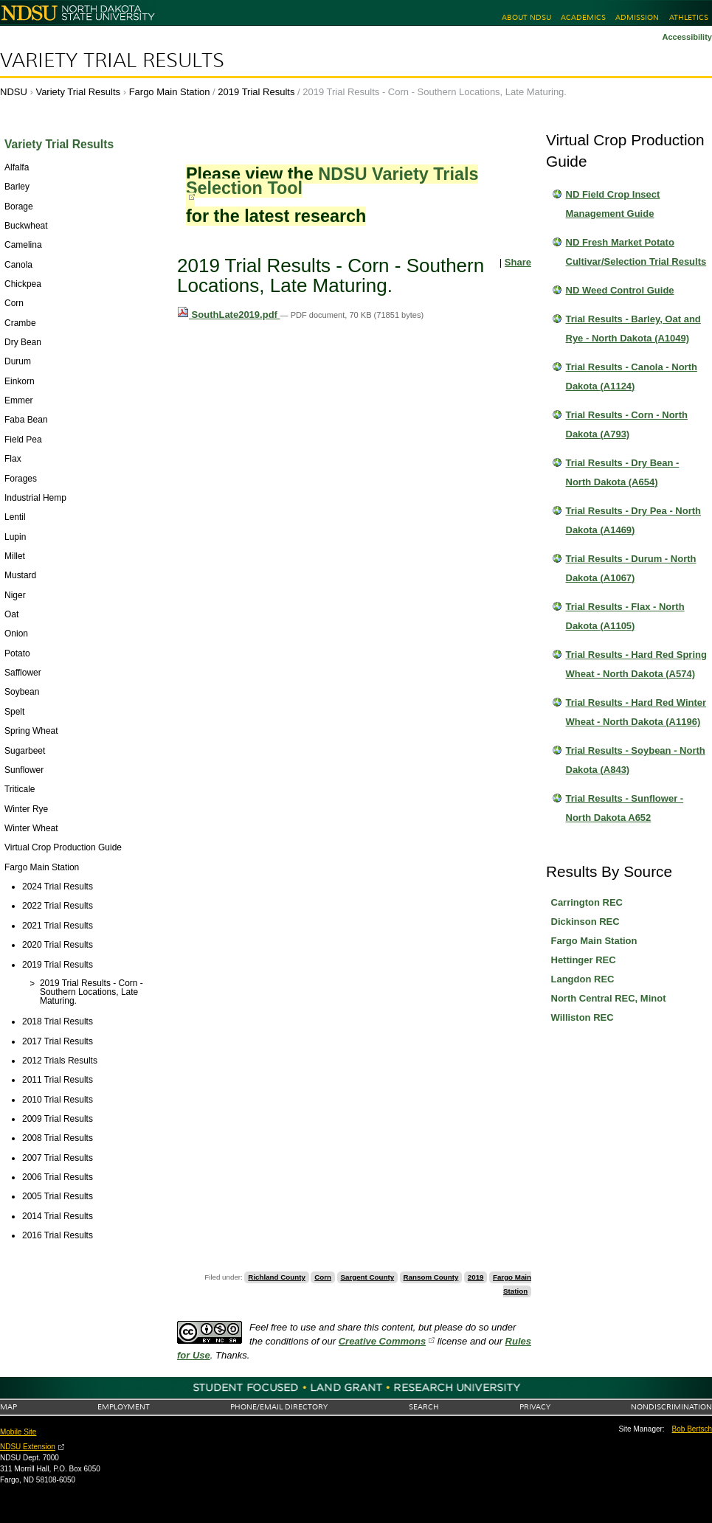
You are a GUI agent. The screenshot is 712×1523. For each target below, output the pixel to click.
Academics (583, 17)
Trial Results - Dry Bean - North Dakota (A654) (623, 472)
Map (8, 1407)
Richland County (276, 1277)
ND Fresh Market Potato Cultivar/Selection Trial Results (636, 252)
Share (518, 262)
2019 (476, 1277)
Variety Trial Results (112, 60)
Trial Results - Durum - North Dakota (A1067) (631, 568)
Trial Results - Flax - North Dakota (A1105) (625, 616)
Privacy (534, 1407)
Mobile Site (18, 1432)
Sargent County (368, 1277)
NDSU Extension (27, 1447)
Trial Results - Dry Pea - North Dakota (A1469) (634, 520)
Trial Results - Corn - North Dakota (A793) (627, 424)
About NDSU (526, 17)
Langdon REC (583, 979)
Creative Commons (382, 1341)
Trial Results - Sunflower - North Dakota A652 (625, 808)
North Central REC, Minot (608, 998)
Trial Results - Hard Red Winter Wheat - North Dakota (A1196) (636, 712)
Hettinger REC (583, 959)
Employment (123, 1407)
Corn (322, 1277)
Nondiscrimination (671, 1407)
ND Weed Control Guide (620, 290)
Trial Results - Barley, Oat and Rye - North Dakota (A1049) (633, 328)
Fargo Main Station (169, 91)
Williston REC (582, 1017)
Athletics (688, 17)
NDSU (13, 91)
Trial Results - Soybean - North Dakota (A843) (635, 760)
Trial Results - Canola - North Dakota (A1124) (631, 376)
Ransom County (431, 1277)
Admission (637, 17)
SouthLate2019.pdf (228, 314)
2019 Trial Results (256, 91)
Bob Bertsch (692, 1429)
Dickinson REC (585, 921)
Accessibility (687, 36)
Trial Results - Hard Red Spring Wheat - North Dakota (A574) (636, 664)
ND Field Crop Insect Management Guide (613, 204)
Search (424, 1407)
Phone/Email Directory (279, 1407)
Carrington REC (587, 902)
